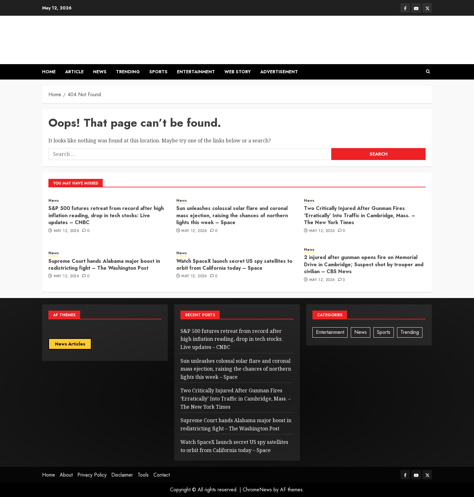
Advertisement (279, 72)
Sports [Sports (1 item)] (383, 332)
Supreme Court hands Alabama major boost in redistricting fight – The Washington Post (104, 264)
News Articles (70, 344)
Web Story (237, 72)
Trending (128, 72)
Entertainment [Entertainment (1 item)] (330, 332)
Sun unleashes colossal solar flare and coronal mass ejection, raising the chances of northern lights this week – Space (232, 215)
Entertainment (196, 72)
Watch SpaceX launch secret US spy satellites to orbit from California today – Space (234, 264)
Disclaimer (122, 474)
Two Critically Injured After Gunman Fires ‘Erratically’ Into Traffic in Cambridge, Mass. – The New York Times (359, 215)
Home (49, 72)
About (66, 474)
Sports (158, 72)
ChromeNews (257, 489)
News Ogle (78, 35)
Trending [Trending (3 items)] (409, 332)
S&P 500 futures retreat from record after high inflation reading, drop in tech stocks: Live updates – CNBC (106, 215)
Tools (143, 474)
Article (74, 72)
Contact (161, 474)
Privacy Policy (92, 474)
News (100, 72)
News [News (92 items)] (360, 332)
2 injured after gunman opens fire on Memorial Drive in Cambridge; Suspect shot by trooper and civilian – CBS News (363, 264)
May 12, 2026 (66, 231)
